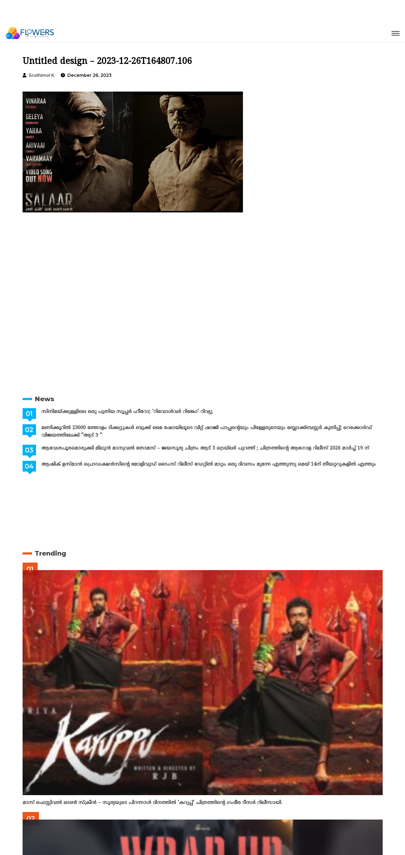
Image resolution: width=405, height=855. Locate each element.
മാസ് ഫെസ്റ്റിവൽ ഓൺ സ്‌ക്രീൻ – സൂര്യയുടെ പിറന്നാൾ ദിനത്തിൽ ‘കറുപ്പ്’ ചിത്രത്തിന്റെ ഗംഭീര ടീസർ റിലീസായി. (152, 803)
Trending (50, 553)
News (44, 399)
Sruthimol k (41, 75)
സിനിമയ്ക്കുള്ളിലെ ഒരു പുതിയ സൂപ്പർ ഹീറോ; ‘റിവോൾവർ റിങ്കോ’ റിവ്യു (126, 412)
